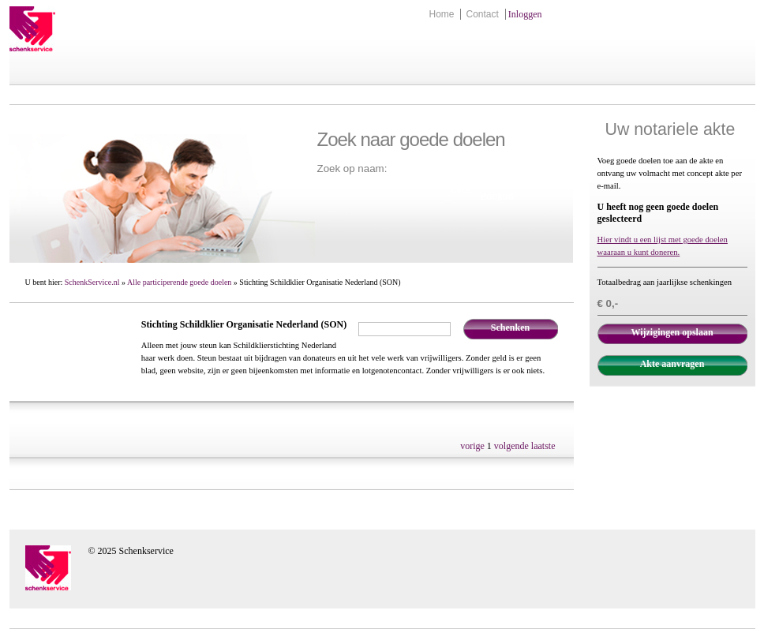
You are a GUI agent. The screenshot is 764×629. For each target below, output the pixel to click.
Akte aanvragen (672, 363)
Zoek (461, 189)
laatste (543, 445)
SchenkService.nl (92, 282)
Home (441, 14)
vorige (472, 445)
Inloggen (525, 14)
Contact (482, 14)
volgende (511, 445)
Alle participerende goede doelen (179, 282)
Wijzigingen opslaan (672, 332)
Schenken (510, 327)
